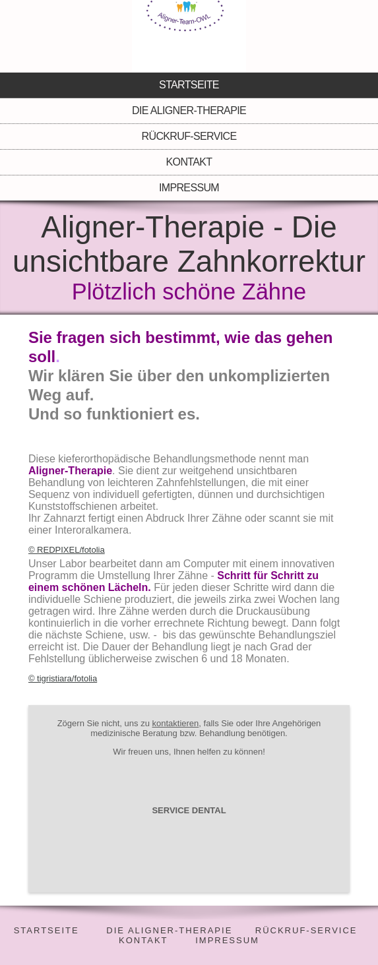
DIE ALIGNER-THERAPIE (169, 930)
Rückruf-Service (189, 136)
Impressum (189, 187)
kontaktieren (175, 723)
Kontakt (189, 162)
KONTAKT (143, 940)
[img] (189, 36)
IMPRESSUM (227, 940)
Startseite (189, 84)
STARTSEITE (46, 930)
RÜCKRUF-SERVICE (306, 930)
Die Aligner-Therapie (189, 110)
